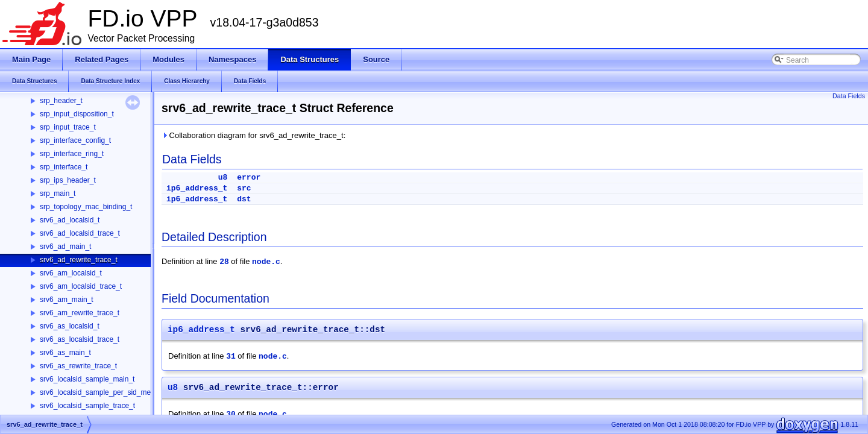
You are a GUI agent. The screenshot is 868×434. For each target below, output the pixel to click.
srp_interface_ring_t (72, 153)
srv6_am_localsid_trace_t (81, 286)
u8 (223, 177)
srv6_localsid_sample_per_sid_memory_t (106, 392)
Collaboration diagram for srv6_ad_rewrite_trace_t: (253, 135)
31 (231, 356)
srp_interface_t (63, 167)
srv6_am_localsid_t (71, 273)
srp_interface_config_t (75, 140)
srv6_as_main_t (65, 352)
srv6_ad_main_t (65, 246)
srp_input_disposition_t (77, 114)
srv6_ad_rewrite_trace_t (79, 260)
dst (244, 199)
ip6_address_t (196, 188)
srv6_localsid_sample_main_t (87, 379)
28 (224, 261)
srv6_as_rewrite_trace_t (78, 366)
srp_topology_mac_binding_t (86, 207)
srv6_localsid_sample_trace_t (87, 405)
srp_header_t (61, 100)
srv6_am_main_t (66, 299)
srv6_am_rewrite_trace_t (79, 313)
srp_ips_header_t (68, 180)
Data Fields (848, 95)
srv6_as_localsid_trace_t (79, 339)
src (244, 188)
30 (231, 414)
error (248, 177)
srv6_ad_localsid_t (69, 220)
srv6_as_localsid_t (69, 326)
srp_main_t (57, 193)
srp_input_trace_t (68, 127)
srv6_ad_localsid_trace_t (80, 233)
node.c (266, 261)
